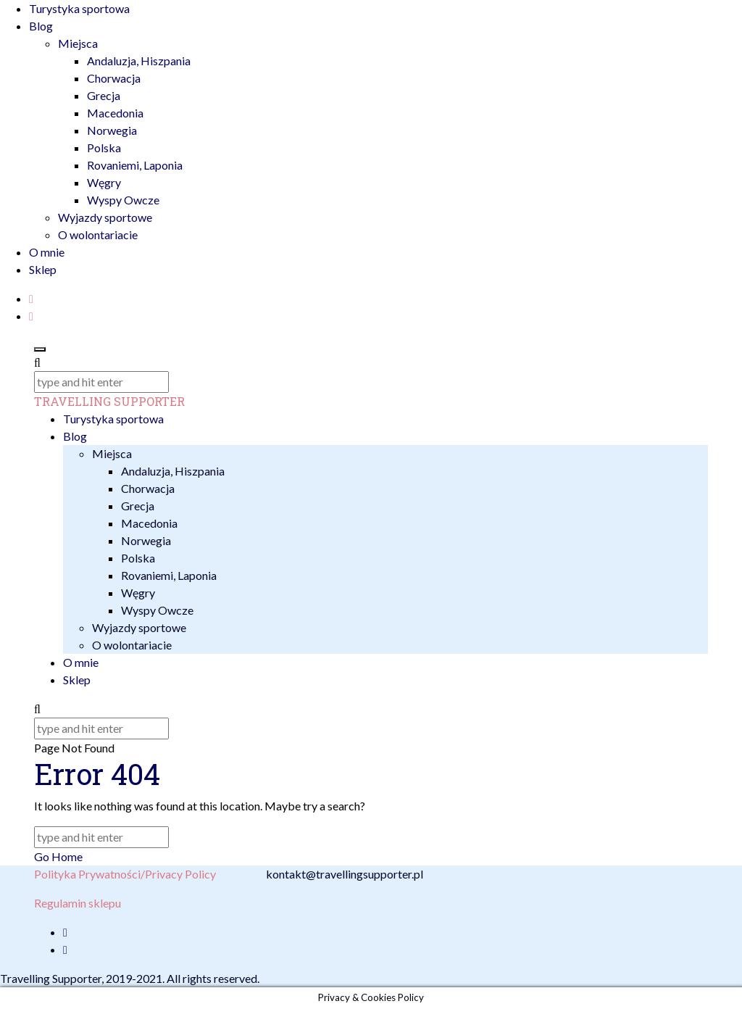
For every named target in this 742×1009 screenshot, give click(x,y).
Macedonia (115, 113)
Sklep (43, 269)
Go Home (58, 856)
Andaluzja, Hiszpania (139, 60)
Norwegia (112, 130)
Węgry (104, 182)
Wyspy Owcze (123, 200)
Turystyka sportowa (79, 8)
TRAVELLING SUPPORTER (109, 401)
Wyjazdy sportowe (105, 217)
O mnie (46, 252)
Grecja (103, 95)
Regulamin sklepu (77, 903)
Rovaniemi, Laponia (135, 165)
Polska (104, 147)
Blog (41, 26)
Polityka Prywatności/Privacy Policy (125, 874)
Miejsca (78, 43)
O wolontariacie (98, 234)
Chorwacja (114, 78)
